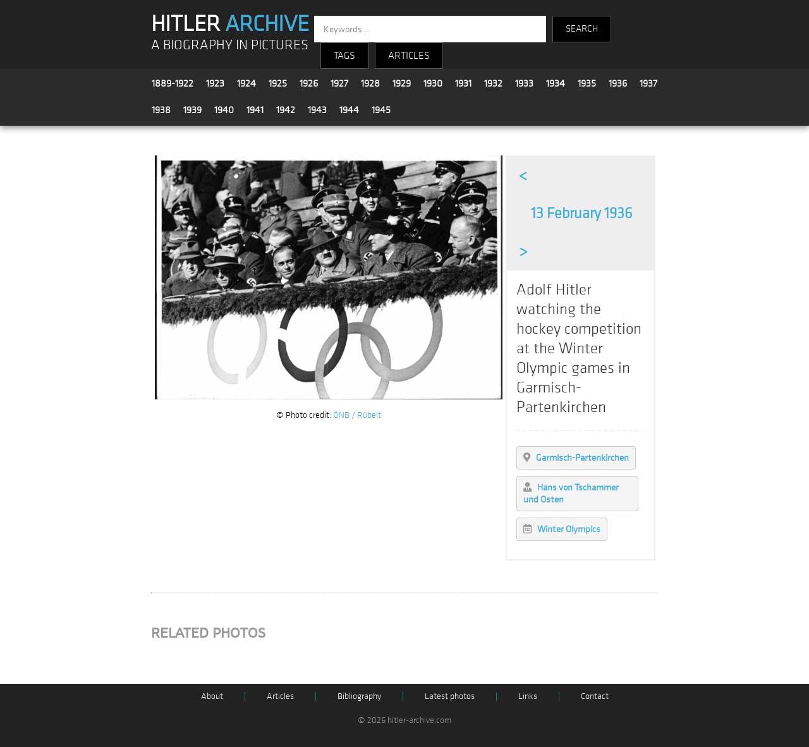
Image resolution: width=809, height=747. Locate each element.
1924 (246, 83)
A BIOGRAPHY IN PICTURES (229, 45)
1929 (401, 83)
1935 (587, 83)
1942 (285, 110)
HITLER (230, 24)
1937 (648, 83)
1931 (463, 83)
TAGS (344, 55)
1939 (192, 110)
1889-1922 (172, 83)
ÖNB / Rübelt (357, 415)
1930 (432, 83)
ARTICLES (409, 55)
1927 (339, 83)
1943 (317, 110)
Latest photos (450, 696)
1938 (161, 110)
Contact (595, 696)
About (212, 696)
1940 (224, 110)
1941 (255, 110)
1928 (370, 83)
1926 (309, 83)
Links (527, 696)
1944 (349, 110)
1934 (555, 83)
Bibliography (359, 696)
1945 (381, 110)
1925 (278, 83)
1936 (618, 83)
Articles (280, 696)
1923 (215, 83)
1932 (493, 83)
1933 (524, 83)
